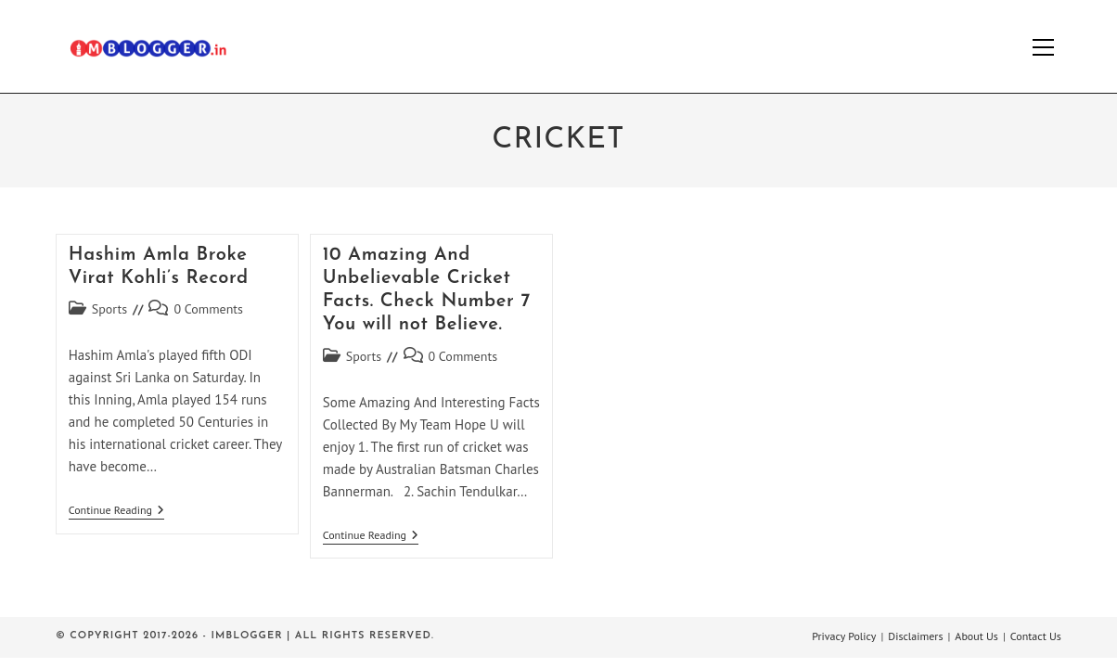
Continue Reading (116, 512)
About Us (976, 636)
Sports (109, 309)
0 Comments (208, 309)
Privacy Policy (844, 636)
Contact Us (1035, 636)
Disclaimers (915, 636)
